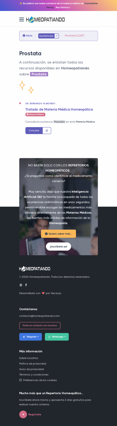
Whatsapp (55, 337)
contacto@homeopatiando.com (39, 315)
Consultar (34, 130)
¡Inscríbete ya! (58, 246)
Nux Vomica (63, 8)
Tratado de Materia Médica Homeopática (59, 109)
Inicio (27, 35)
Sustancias (46, 35)
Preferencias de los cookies (38, 380)
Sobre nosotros (28, 358)
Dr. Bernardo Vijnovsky (40, 103)
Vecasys (56, 293)
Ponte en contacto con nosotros (40, 325)
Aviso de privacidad (31, 369)
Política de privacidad (32, 363)
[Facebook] (26, 285)
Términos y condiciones (34, 374)
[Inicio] (20, 285)
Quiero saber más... (58, 233)
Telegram (30, 337)
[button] (21, 19)
